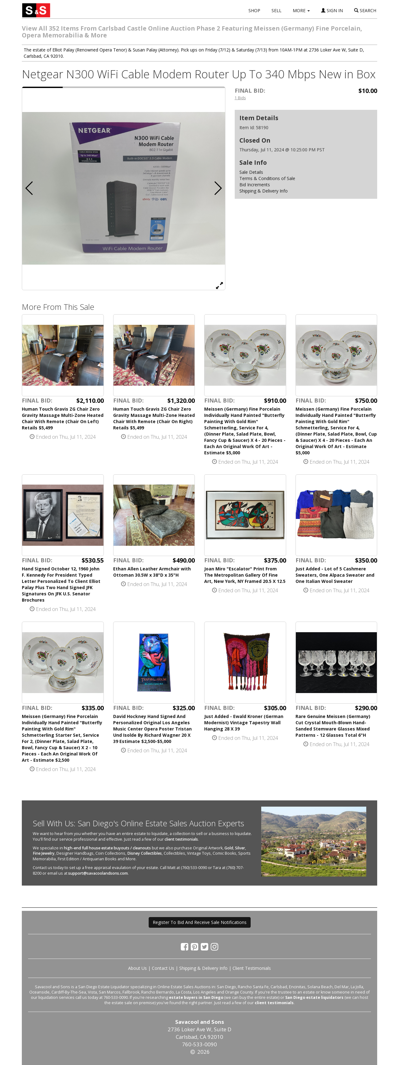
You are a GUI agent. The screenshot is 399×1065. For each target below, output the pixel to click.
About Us (137, 968)
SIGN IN (332, 10)
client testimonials (181, 839)
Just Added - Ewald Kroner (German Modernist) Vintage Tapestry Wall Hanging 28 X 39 (243, 722)
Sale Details (251, 172)
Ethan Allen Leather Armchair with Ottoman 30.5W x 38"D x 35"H (152, 572)
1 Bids (240, 97)
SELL (276, 10)
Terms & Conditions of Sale (267, 178)
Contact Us (163, 968)
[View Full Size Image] (219, 285)
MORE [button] (301, 10)
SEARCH (365, 10)
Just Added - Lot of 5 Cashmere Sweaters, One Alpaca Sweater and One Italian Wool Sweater (335, 575)
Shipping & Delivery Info (263, 191)
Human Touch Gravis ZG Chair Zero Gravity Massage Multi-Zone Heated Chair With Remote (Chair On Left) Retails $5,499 (62, 418)
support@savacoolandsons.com (98, 873)
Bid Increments (254, 185)
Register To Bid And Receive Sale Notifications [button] (200, 922)
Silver (240, 848)
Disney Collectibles (144, 853)
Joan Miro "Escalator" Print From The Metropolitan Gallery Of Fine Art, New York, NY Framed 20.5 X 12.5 (245, 575)
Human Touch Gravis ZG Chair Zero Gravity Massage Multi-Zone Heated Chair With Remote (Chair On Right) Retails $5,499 (154, 418)
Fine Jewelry (44, 853)
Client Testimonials (252, 968)
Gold (228, 848)
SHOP (254, 10)
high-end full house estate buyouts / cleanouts (107, 848)
